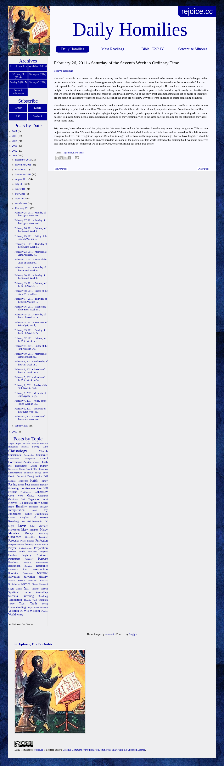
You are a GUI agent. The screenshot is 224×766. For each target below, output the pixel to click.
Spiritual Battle (19, 592)
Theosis (27, 600)
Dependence (21, 465)
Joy (46, 510)
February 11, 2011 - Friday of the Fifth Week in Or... (31, 347)
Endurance (29, 472)
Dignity (44, 465)
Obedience (14, 536)
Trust (22, 603)
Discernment (13, 469)
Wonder (44, 611)
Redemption (14, 565)
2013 (15, 145)
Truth (33, 603)
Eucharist (21, 476)
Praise (81, 152)
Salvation (13, 576)
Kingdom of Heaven (34, 517)
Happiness (67, 152)
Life (45, 521)
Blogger (133, 634)
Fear (27, 484)
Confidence (42, 454)
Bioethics (13, 446)
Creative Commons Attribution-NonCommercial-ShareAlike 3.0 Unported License (104, 749)
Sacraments (28, 573)
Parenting (43, 537)
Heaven (12, 502)
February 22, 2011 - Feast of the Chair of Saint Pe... (30, 261)
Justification (41, 513)
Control (44, 458)
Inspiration (33, 507)
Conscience (13, 458)
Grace (30, 495)
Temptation (15, 599)
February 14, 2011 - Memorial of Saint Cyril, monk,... (31, 324)
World (12, 614)
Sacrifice (42, 573)
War (21, 611)
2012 (15, 150)
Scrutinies (44, 580)
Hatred (45, 499)
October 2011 (22, 169)
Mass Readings (112, 49)
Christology (17, 451)
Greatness (13, 499)
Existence (23, 480)
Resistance (13, 569)
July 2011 (20, 184)
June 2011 (20, 189)
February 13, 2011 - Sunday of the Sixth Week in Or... (30, 332)
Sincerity (35, 589)
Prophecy (26, 555)
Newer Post (61, 168)
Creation (27, 462)
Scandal (11, 580)
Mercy (44, 529)
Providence (42, 555)
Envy (45, 472)
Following (13, 488)
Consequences (29, 458)
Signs (11, 588)
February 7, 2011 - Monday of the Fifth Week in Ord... (30, 379)
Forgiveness (28, 488)
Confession (29, 455)
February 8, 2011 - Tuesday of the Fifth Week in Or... (30, 371)
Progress (44, 551)
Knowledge (14, 521)
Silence (19, 588)
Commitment (14, 454)
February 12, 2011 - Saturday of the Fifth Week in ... (30, 339)
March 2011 (21, 203)
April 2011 (21, 198)
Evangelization (34, 476)
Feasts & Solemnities (18, 92)
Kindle (37, 107)
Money (28, 533)
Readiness (13, 562)
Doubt (29, 469)
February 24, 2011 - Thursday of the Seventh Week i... (31, 245)
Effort (35, 469)
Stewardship (41, 592)
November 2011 (23, 164)
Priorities (32, 551)
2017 (15, 131)
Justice (28, 513)
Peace (23, 540)
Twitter (18, 107)
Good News (15, 495)
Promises (12, 555)
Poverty (29, 544)
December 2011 (23, 159)
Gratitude (43, 495)
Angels (11, 443)
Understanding (17, 607)
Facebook (38, 116)
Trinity (11, 603)
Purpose (43, 558)
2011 (15, 155)
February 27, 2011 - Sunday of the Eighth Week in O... (30, 222)
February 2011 (22, 208)
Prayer (12, 548)
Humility (21, 506)
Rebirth (27, 562)
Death (44, 462)
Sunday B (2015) (18, 82)
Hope (11, 506)
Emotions (43, 469)
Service (25, 584)
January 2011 (22, 425)
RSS (18, 116)
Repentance (42, 565)
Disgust (22, 469)
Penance (30, 541)
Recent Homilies (18, 66)
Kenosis (12, 517)
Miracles (13, 533)
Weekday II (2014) (18, 76)
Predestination (25, 548)
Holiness (28, 502)
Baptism (44, 443)
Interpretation (16, 510)
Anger (18, 443)
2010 (15, 431)
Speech (44, 588)
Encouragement (15, 472)
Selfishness (13, 584)
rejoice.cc (197, 11)
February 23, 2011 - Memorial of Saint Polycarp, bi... (31, 253)
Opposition (30, 537)
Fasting (12, 484)
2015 (15, 136)
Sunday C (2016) (37, 82)
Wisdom (35, 610)
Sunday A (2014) (37, 74)
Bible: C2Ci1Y (152, 49)
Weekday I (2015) (38, 66)
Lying (32, 526)
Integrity (44, 506)
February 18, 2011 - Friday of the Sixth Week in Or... (31, 292)
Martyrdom (14, 529)
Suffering (28, 596)
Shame (35, 584)
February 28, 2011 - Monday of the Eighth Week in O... (30, 214)
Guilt (23, 499)
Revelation (13, 573)
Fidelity (44, 484)
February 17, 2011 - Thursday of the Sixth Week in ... (31, 300)
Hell (21, 502)
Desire (33, 465)
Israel (34, 510)
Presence (12, 551)
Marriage (43, 526)
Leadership (37, 521)
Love (75, 152)
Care (45, 446)
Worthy (19, 614)
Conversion (15, 462)
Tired (35, 600)
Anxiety (26, 443)
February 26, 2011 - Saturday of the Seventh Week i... (30, 230)
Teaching (43, 596)
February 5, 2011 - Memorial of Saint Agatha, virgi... (30, 394)
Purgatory (29, 559)
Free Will (42, 488)
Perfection (41, 540)
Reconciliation (42, 562)
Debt (10, 466)
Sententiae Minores (192, 49)
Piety (21, 544)
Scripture (32, 580)
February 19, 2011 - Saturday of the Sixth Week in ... (30, 285)
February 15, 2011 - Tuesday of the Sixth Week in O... (30, 316)
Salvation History (35, 576)
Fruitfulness (26, 492)
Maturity (33, 529)
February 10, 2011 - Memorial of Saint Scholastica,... (31, 355)
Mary (24, 529)
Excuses (12, 480)
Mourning (43, 533)
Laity (23, 521)
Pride (21, 551)
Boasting (24, 447)
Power (38, 544)
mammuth (110, 634)
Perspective (13, 544)
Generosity (41, 491)
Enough (38, 473)
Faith (34, 480)
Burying (35, 446)
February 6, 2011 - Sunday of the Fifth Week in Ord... (31, 387)
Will (26, 610)
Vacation (35, 607)
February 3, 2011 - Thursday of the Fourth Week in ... (30, 410)
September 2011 (23, 174)
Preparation (41, 548)
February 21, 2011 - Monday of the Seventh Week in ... (30, 269)
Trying (45, 603)
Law (28, 521)
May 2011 (20, 193)
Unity (29, 607)
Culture (36, 462)
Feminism (35, 485)
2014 (15, 141)
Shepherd (43, 584)
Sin (26, 588)
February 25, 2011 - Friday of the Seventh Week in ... (31, 237)
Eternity (12, 476)
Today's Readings (63, 70)
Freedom (12, 491)
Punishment (14, 558)
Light (11, 526)
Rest (25, 569)
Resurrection (40, 569)
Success (13, 596)
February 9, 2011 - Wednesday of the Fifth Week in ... (31, 363)
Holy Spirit (41, 502)
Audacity (35, 443)
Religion (28, 566)
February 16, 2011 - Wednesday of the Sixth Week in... (30, 308)
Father (21, 484)
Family (44, 480)
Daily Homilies (72, 49)
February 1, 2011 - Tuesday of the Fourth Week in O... (30, 418)
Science (21, 580)
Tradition (43, 599)
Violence (44, 607)
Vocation (13, 610)
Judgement (14, 513)
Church (43, 451)
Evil (46, 476)
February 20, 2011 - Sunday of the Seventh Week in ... (30, 277)
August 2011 (21, 179)
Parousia (13, 540)
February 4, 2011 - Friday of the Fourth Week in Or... (30, 402)
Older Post (203, 168)
